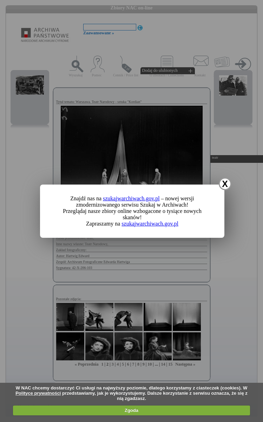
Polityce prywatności (38, 393)
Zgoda (131, 410)
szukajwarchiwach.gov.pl (131, 198)
